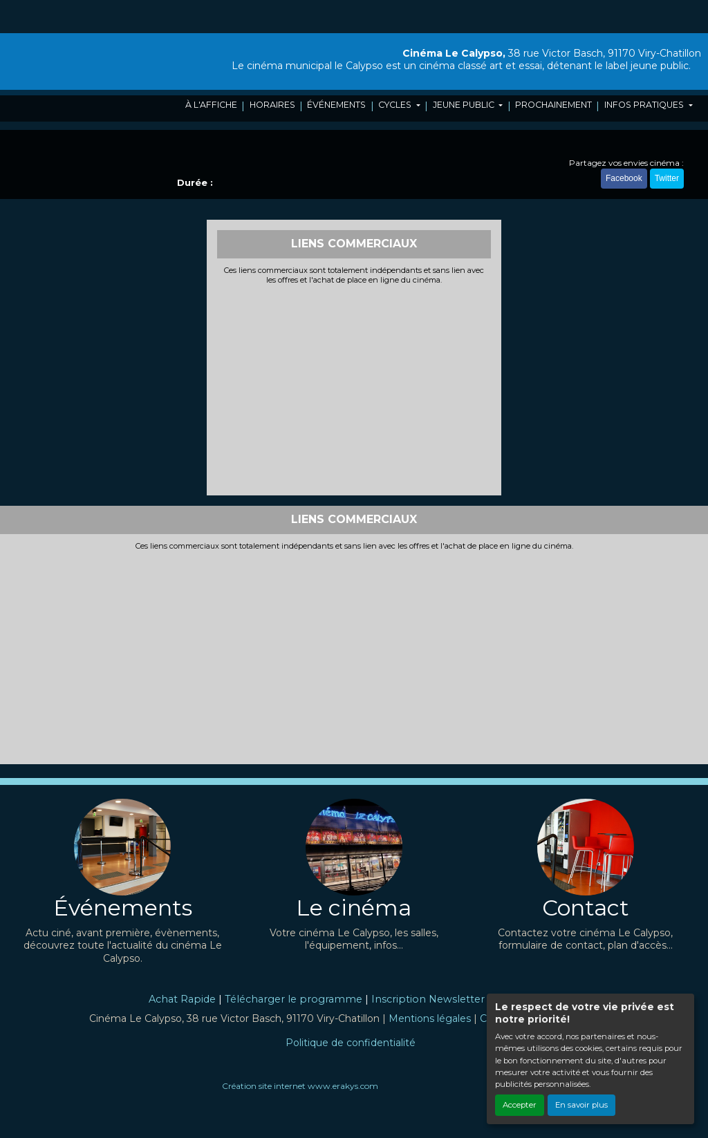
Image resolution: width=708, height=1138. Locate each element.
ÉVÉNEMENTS (336, 104)
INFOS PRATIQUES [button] (645, 104)
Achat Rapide (182, 999)
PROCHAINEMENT (553, 104)
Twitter (667, 178)
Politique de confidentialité (351, 1042)
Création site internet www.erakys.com (300, 1086)
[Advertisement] (354, 388)
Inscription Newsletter (428, 999)
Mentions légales (430, 1018)
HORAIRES (272, 104)
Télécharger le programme (293, 999)
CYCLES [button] (395, 104)
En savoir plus (581, 1105)
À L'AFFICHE (211, 104)
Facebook (624, 178)
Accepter (520, 1105)
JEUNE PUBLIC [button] (464, 104)
